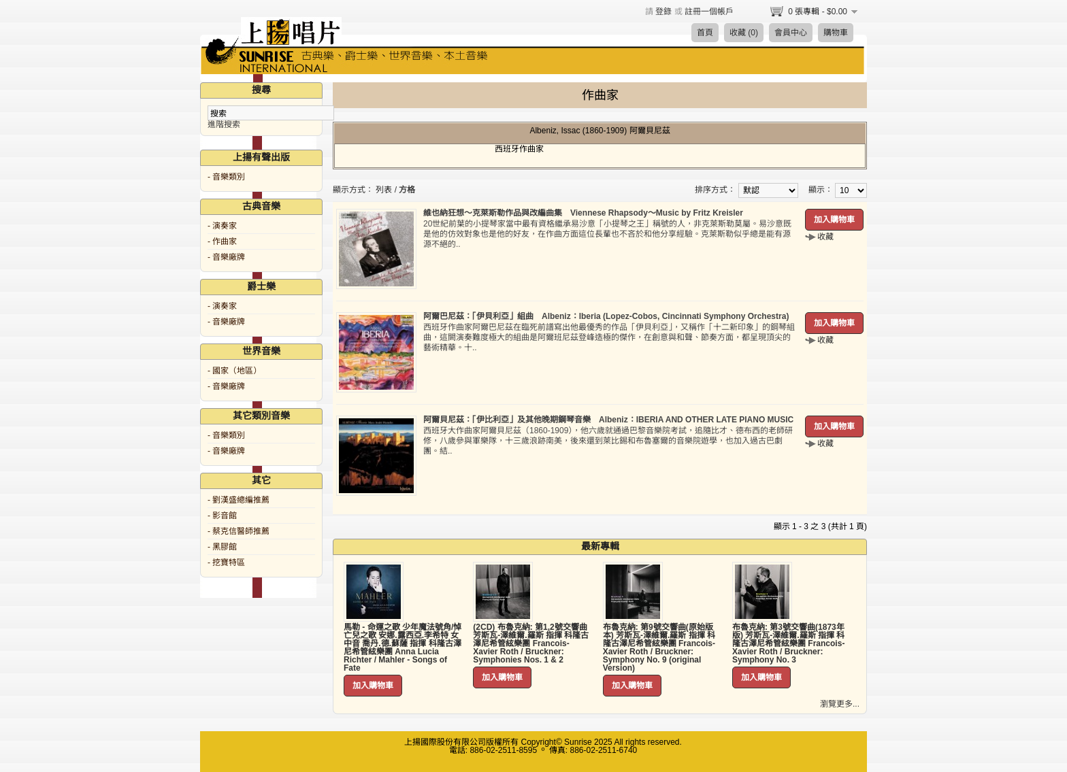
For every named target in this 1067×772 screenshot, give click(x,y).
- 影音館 (222, 515)
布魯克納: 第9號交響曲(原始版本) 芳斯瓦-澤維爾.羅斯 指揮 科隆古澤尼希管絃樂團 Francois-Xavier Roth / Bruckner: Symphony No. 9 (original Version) (659, 647)
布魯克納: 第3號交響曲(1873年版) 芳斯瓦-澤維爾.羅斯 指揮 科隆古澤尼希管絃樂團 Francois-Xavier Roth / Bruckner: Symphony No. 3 (788, 643)
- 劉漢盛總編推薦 (238, 500)
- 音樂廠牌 (226, 257)
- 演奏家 (222, 226)
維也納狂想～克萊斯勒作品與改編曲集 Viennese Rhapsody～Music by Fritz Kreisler (583, 213)
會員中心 (790, 32)
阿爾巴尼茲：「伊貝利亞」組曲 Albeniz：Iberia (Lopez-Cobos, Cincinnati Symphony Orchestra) (606, 316)
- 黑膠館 (222, 547)
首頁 (705, 32)
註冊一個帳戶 (709, 11)
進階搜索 (224, 124)
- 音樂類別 (226, 177)
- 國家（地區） (234, 370)
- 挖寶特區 (226, 562)
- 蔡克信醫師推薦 (238, 531)
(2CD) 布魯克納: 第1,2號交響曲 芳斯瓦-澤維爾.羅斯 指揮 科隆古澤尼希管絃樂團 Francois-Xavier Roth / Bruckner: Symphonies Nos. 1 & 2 (531, 643)
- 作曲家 (222, 241)
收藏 (825, 237)
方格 (407, 190)
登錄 (663, 11)
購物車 (835, 32)
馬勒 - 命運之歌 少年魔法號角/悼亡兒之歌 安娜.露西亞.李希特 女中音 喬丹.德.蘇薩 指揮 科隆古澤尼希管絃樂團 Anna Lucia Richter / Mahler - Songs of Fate (402, 647)
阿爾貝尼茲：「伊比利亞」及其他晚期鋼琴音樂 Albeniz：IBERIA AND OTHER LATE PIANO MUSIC (608, 419)
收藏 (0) (743, 32)
